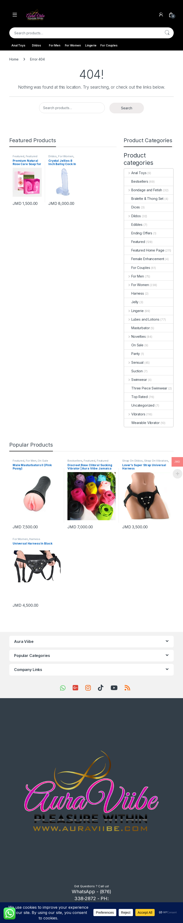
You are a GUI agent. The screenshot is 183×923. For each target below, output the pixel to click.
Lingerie (91, 45)
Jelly (131, 302)
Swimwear (135, 380)
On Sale (133, 345)
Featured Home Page (25, 158)
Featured (18, 156)
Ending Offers (138, 233)
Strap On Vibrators (156, 460)
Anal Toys (18, 45)
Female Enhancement (144, 259)
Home (13, 59)
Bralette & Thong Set (143, 199)
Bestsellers (136, 181)
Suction (133, 371)
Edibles (133, 224)
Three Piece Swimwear (145, 388)
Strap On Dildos (132, 460)
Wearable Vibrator (142, 423)
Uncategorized (139, 405)
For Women (73, 45)
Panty (132, 354)
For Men (54, 45)
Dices (132, 207)
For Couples (108, 45)
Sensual (133, 362)
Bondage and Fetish (143, 190)
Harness (134, 293)
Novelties (135, 336)
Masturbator (137, 328)
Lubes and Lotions (141, 319)
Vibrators (134, 414)
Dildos (36, 45)
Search (167, 32)
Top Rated (136, 397)
